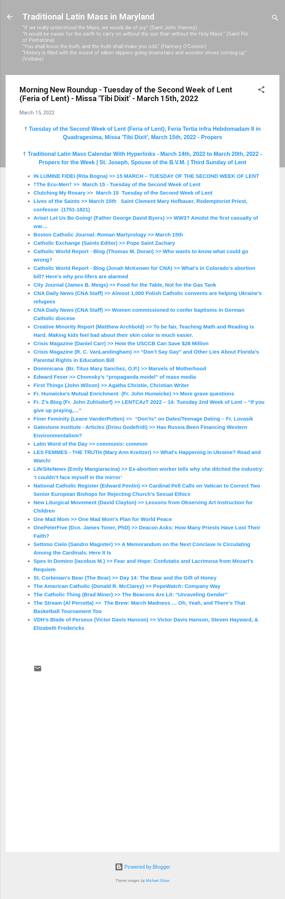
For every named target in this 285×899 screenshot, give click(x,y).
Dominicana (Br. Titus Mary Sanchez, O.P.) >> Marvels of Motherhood (119, 368)
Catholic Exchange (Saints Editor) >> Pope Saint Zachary (104, 243)
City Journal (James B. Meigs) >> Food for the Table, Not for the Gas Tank (124, 285)
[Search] (275, 19)
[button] (261, 90)
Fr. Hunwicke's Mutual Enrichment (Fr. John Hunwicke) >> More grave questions (133, 393)
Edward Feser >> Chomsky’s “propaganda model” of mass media (114, 377)
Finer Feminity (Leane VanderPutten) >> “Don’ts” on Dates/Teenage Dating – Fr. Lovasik (143, 419)
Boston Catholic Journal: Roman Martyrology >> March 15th (108, 234)
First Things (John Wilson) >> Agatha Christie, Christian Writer (111, 385)
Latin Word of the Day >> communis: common (90, 444)
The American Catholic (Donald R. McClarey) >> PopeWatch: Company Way (126, 586)
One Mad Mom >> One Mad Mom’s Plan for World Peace (102, 519)
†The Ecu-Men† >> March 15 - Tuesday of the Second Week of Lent (117, 184)
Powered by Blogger (142, 867)
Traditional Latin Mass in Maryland (88, 17)
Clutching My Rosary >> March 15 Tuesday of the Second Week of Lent (122, 193)
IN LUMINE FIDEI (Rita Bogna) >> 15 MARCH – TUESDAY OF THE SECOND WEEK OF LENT (146, 176)
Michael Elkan (158, 880)
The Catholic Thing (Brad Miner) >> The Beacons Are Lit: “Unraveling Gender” (130, 594)
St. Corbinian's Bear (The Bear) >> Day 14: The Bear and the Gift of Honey (125, 578)
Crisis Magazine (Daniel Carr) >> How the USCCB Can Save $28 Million (121, 343)
